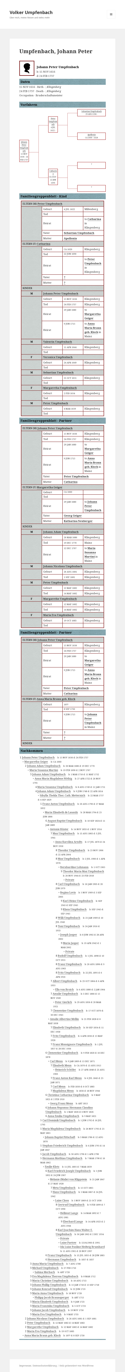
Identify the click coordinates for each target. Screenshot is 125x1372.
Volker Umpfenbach (31, 12)
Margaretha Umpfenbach (60, 387)
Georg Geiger (73, 515)
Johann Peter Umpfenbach (60, 293)
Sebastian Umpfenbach (79, 233)
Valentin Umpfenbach (57, 341)
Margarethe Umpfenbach (60, 598)
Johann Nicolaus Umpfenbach (62, 566)
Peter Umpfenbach (50, 203)
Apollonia (70, 238)
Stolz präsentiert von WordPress (76, 1365)
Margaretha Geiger (50, 487)
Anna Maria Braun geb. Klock (56, 699)
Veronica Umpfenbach (58, 357)
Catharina (43, 243)
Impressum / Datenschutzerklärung (38, 1365)
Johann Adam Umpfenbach (61, 532)
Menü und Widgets (111, 18)
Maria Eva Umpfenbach (58, 615)
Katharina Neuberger (78, 521)
